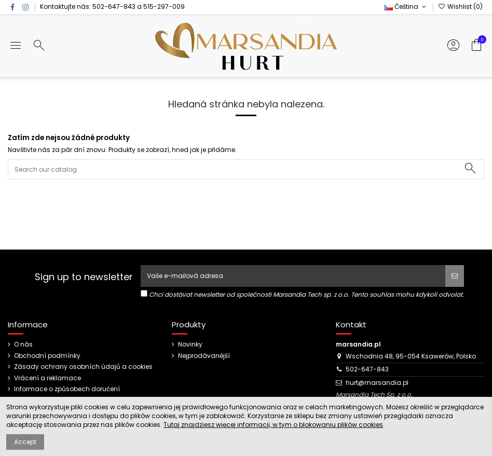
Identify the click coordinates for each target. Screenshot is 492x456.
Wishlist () (460, 6)
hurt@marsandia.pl (377, 382)
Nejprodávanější (204, 356)
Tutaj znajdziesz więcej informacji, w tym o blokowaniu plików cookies (273, 424)
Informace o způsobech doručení (67, 389)
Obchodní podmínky (47, 356)
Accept (25, 441)
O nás (23, 344)
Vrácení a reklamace (47, 378)
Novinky (190, 344)
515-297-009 (164, 6)
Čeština (406, 6)
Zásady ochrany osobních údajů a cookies (83, 367)
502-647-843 (113, 6)
